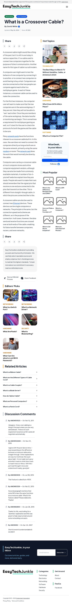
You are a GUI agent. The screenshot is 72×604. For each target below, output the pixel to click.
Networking (8, 304)
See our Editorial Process (11, 278)
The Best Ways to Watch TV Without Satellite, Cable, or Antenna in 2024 (54, 72)
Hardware (7, 328)
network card (25, 151)
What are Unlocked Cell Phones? (60, 228)
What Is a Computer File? (53, 136)
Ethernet (16, 203)
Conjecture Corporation (23, 598)
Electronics (43, 578)
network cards (13, 136)
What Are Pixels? (10, 331)
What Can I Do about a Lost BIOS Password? (10, 358)
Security (25, 328)
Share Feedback (28, 278)
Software (47, 132)
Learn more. (65, 2)
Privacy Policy (7, 601)
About (57, 575)
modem (6, 151)
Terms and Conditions (18, 601)
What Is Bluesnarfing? (27, 332)
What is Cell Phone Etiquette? (46, 228)
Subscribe (55, 160)
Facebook (58, 588)
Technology (48, 66)
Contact (58, 578)
